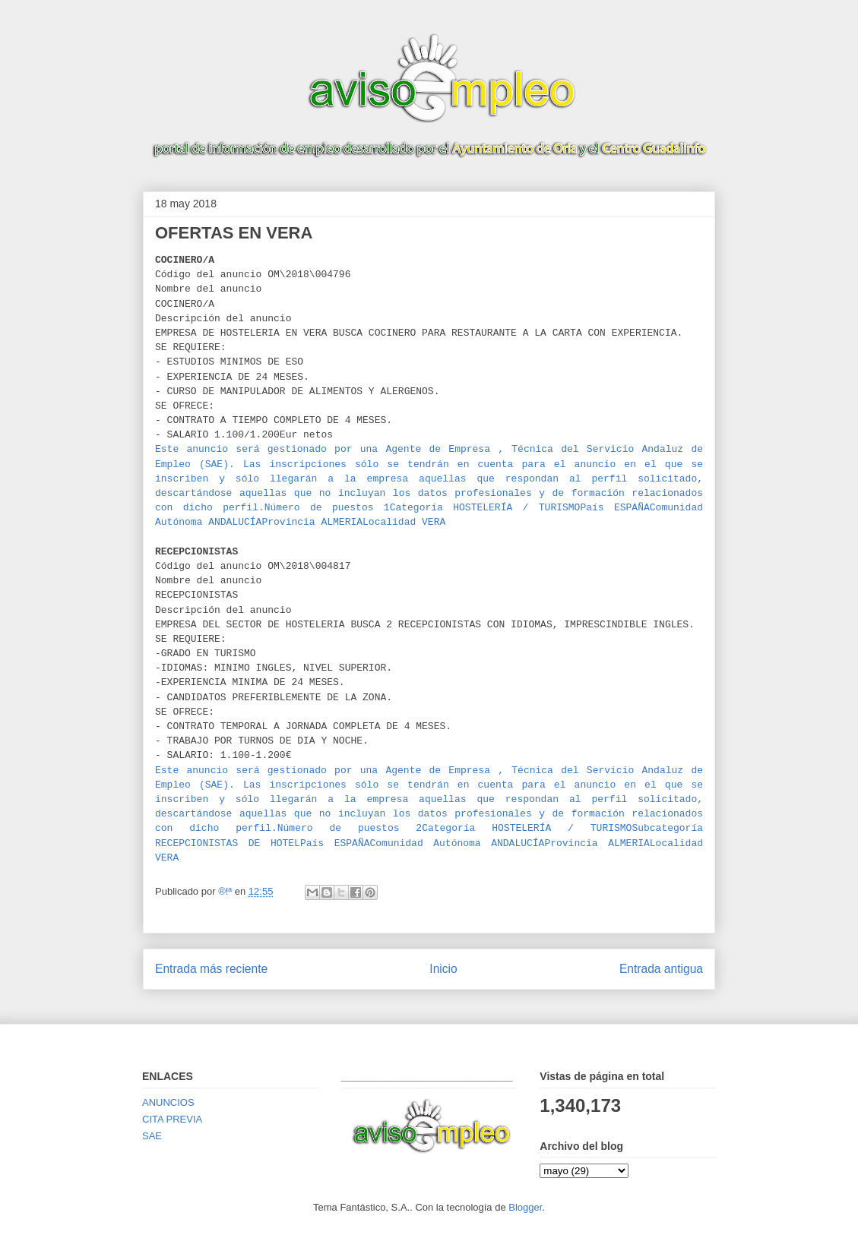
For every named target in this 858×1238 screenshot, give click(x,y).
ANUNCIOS (168, 1102)
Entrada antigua (661, 968)
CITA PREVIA (172, 1119)
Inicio (443, 968)
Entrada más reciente (211, 968)
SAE (152, 1136)
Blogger (525, 1207)
